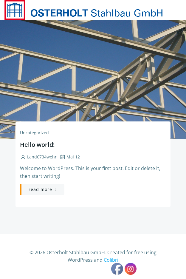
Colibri (111, 260)
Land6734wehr (38, 157)
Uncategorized (34, 132)
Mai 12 (69, 157)
